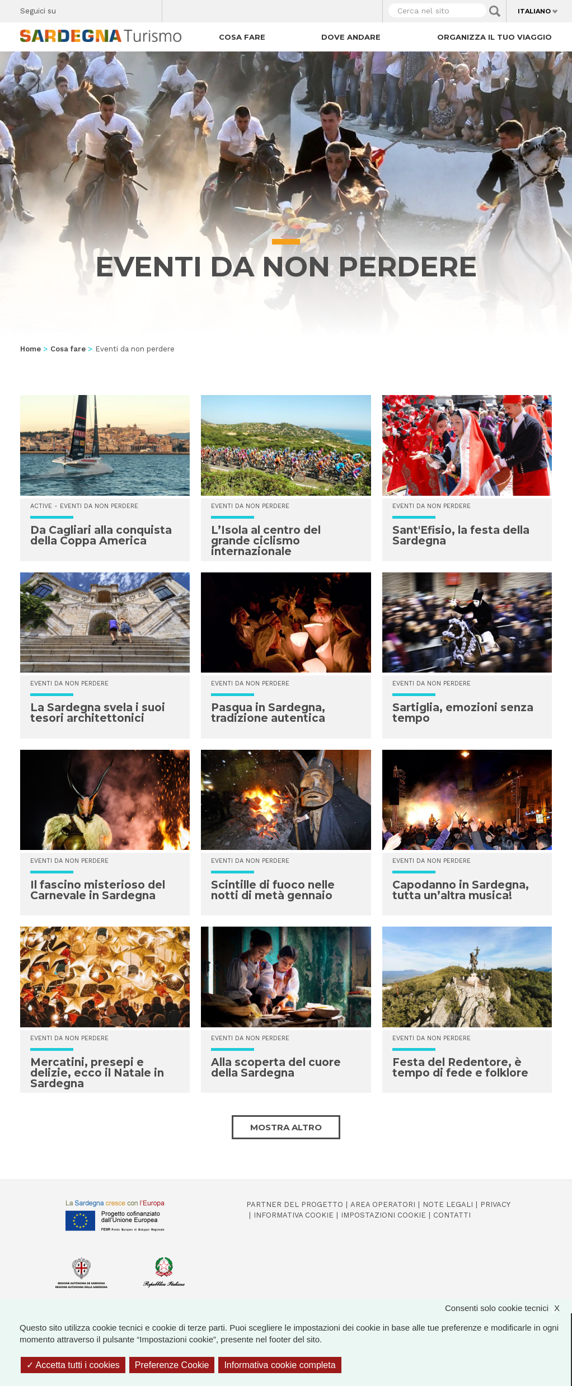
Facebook (71, 8)
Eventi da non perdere (99, 506)
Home (30, 349)
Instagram (110, 8)
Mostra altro (286, 1127)
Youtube (149, 8)
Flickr (130, 8)
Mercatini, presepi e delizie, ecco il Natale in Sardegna (97, 1073)
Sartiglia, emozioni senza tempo (462, 713)
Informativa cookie (294, 1215)
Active (41, 506)
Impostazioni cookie (383, 1215)
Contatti (452, 1215)
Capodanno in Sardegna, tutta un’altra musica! (460, 890)
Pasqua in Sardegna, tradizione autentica (268, 713)
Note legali (448, 1204)
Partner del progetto (294, 1204)
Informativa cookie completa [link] (279, 1365)
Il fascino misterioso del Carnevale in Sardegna (97, 890)
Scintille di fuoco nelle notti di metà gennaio (273, 890)
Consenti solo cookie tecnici (508, 1308)
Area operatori (382, 1204)
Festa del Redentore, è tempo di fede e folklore (460, 1067)
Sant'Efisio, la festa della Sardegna (460, 535)
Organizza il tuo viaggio (494, 36)
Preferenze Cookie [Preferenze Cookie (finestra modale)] (172, 1365)
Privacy (495, 1204)
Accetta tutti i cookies (73, 1365)
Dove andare (351, 36)
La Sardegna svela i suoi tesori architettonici (97, 713)
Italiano (534, 11)
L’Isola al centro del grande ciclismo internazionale (266, 541)
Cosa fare (242, 36)
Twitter (90, 8)
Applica (494, 11)
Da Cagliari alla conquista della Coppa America (101, 535)
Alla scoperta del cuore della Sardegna (276, 1067)
